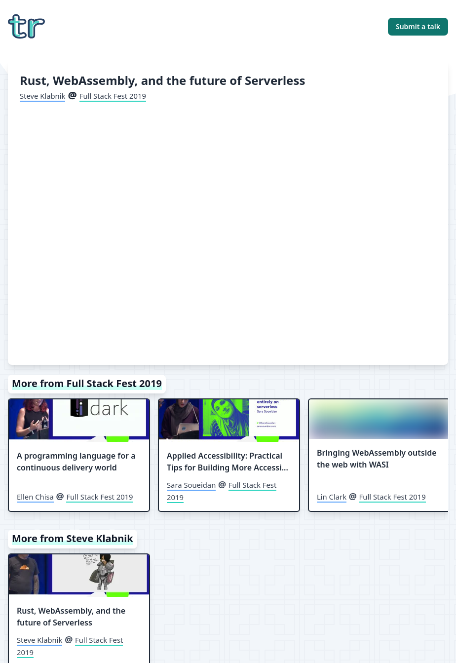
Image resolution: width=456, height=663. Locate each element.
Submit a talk (418, 26)
